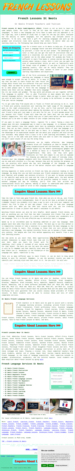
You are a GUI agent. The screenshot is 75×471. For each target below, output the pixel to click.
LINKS (50, 13)
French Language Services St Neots (23, 364)
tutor (37, 51)
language (34, 355)
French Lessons (8, 428)
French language (8, 355)
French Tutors (57, 422)
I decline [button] (51, 465)
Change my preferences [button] (61, 465)
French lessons (21, 278)
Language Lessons (31, 432)
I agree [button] (44, 465)
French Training (22, 426)
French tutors (20, 289)
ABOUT (55, 13)
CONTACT (61, 13)
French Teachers (42, 422)
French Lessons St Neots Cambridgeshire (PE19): (22, 28)
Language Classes (51, 428)
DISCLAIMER (69, 13)
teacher (27, 57)
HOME (45, 13)
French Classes (66, 424)
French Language (37, 424)
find (8, 336)
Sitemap (3, 456)
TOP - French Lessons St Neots (14, 441)
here (41, 359)
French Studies (16, 432)
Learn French (13, 422)
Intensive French (9, 430)
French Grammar (22, 424)
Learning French (27, 422)
